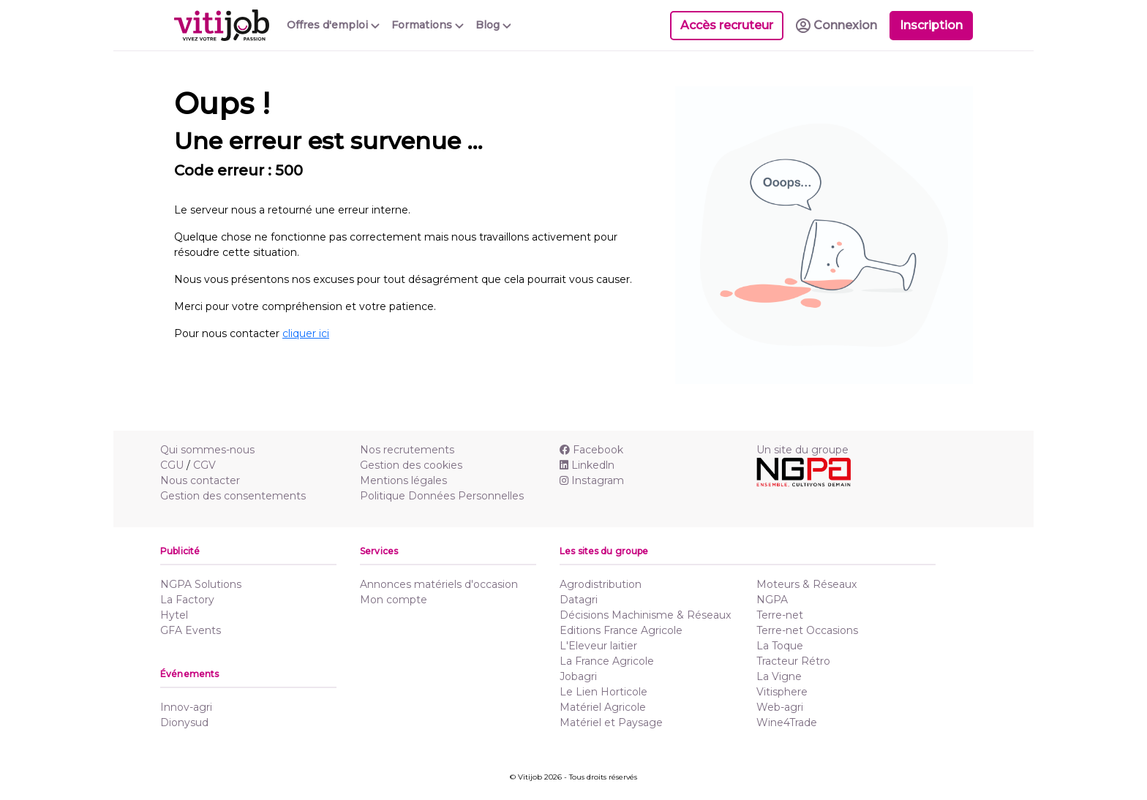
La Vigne (779, 676)
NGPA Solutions (200, 584)
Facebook (591, 449)
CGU (172, 465)
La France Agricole (607, 661)
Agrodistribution (601, 584)
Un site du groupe (802, 449)
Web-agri (779, 707)
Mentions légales (403, 480)
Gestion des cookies (411, 465)
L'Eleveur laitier (598, 645)
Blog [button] (493, 24)
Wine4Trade (786, 722)
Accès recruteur (726, 25)
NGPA (772, 599)
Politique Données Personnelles (442, 495)
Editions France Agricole (621, 630)
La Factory (187, 599)
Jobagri (578, 676)
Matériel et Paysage (611, 722)
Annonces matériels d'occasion (439, 584)
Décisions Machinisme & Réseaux (645, 615)
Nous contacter (200, 480)
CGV (204, 465)
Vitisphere (782, 691)
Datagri (579, 599)
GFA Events (190, 630)
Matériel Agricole (603, 707)
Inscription (931, 25)
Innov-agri (186, 707)
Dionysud (184, 722)
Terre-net (779, 615)
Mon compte (393, 599)
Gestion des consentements (233, 495)
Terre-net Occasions (807, 630)
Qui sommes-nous (207, 449)
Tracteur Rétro (793, 661)
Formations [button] (427, 24)
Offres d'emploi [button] (333, 24)
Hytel (174, 615)
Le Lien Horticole (603, 691)
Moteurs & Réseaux (806, 584)
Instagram (592, 480)
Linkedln (587, 465)
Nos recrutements (407, 449)
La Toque (779, 645)
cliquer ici (305, 333)
